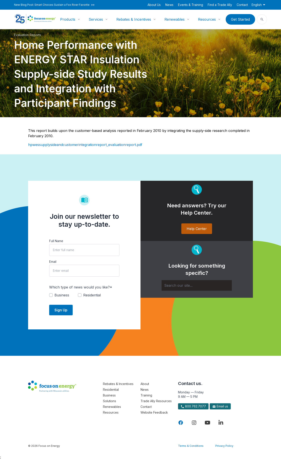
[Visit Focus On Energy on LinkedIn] (220, 422)
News (169, 5)
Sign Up (60, 310)
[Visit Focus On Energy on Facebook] (180, 422)
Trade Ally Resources (156, 401)
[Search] (197, 285)
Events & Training (190, 5)
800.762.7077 (193, 406)
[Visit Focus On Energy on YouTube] (207, 422)
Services (96, 19)
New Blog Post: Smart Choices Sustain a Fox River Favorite (54, 5)
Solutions (109, 401)
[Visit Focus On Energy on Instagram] (194, 422)
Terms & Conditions (191, 445)
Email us (220, 406)
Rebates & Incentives (133, 19)
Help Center (197, 228)
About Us (154, 5)
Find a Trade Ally (220, 5)
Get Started (240, 19)
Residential (111, 389)
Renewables (174, 19)
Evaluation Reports (27, 35)
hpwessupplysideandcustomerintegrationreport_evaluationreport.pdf (85, 144)
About (144, 384)
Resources (207, 19)
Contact (242, 5)
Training (146, 395)
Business (109, 395)
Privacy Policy (224, 445)
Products (67, 19)
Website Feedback (154, 412)
